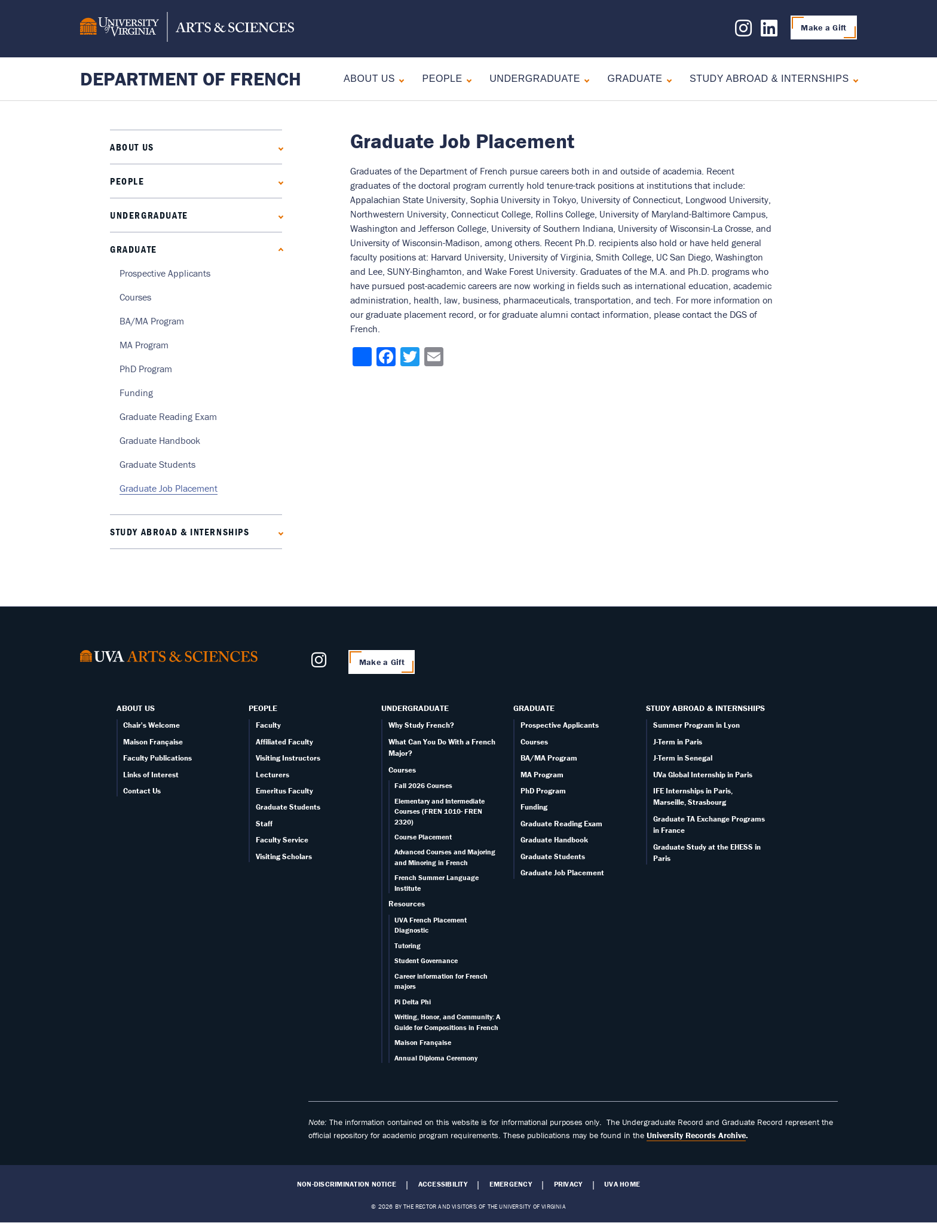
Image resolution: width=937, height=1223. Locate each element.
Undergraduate (534, 78)
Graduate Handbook (160, 440)
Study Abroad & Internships (769, 78)
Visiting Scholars (284, 856)
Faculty (268, 725)
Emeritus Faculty (284, 791)
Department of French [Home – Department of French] (190, 78)
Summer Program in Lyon (696, 725)
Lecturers (272, 775)
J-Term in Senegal (682, 758)
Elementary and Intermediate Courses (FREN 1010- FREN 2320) (439, 811)
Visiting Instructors (288, 758)
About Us (369, 78)
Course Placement (423, 836)
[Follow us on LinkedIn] (769, 32)
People (442, 78)
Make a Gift (823, 27)
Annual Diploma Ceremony (435, 1057)
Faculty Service (282, 840)
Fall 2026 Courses (423, 785)
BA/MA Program (152, 321)
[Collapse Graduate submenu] (666, 79)
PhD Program (146, 369)
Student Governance (426, 960)
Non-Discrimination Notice (346, 1184)
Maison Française (153, 742)
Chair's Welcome (151, 725)
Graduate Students (157, 464)
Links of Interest (151, 775)
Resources (406, 904)
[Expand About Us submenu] (399, 79)
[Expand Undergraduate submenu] (584, 79)
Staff (264, 824)
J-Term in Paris (677, 742)
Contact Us (142, 791)
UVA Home (622, 1184)
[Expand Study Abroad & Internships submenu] (853, 79)
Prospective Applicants (165, 273)
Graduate (634, 78)
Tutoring (407, 945)
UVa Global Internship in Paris (702, 775)
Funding (136, 393)
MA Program (144, 345)
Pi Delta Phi (412, 1001)
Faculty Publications (157, 758)
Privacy (568, 1184)
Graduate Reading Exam (168, 416)
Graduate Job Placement (169, 488)
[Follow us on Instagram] (743, 32)
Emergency (510, 1184)
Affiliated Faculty (284, 742)
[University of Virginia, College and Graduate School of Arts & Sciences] (187, 28)
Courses (135, 297)
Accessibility (442, 1184)
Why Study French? (421, 725)
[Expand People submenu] (466, 79)
